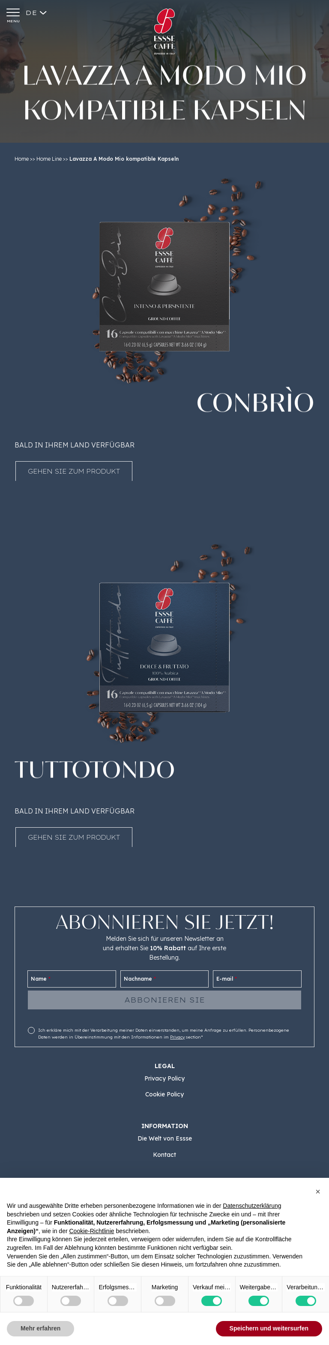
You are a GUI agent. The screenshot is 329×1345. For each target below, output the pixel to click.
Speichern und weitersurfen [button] (269, 1328)
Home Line (49, 159)
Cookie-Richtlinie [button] (91, 1231)
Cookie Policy (164, 1094)
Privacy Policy (164, 1078)
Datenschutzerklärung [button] (252, 1205)
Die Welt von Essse (165, 1138)
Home (22, 159)
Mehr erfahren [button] (40, 1328)
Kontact (164, 1155)
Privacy (177, 1037)
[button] (318, 1191)
